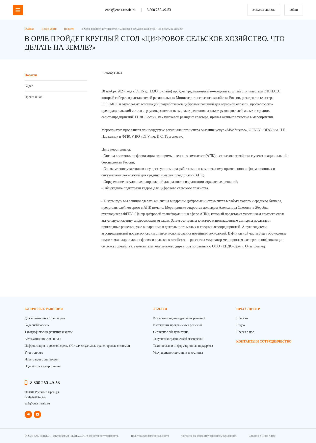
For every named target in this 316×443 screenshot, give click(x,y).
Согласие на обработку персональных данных (208, 435)
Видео (29, 86)
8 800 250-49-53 (159, 10)
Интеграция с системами (41, 359)
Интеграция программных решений (177, 325)
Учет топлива (34, 352)
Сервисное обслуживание (170, 332)
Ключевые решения (44, 309)
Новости (31, 75)
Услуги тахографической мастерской (178, 338)
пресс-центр (248, 309)
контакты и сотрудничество (263, 341)
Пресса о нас (33, 96)
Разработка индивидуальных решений (179, 318)
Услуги (160, 309)
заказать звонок (264, 9)
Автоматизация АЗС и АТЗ (43, 338)
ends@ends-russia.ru (121, 10)
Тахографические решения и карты (49, 332)
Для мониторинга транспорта (45, 318)
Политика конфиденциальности (150, 435)
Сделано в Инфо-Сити (262, 435)
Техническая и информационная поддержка (183, 345)
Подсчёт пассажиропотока (43, 366)
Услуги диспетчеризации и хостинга (178, 352)
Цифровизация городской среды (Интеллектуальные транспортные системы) (77, 345)
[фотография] (195, 252)
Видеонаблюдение (37, 325)
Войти (294, 9)
